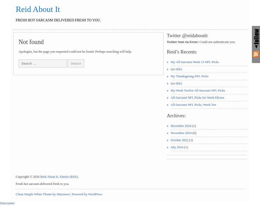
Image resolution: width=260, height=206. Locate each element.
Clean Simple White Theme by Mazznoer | (43, 194)
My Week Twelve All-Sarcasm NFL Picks (198, 90)
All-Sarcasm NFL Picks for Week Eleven (197, 97)
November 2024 (181, 133)
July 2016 (177, 147)
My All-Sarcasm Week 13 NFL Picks (195, 62)
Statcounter (7, 203)
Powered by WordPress (87, 194)
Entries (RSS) (69, 177)
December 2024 (181, 126)
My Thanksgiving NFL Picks (189, 76)
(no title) (176, 69)
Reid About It (38, 9)
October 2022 (179, 140)
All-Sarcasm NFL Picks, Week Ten (193, 105)
